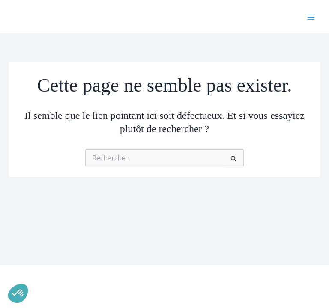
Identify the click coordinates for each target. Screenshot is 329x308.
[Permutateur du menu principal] (311, 17)
